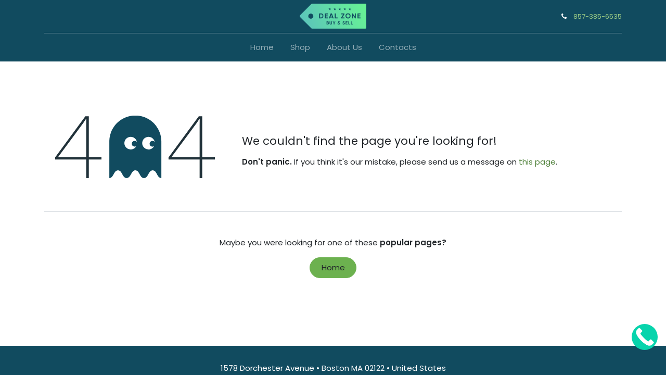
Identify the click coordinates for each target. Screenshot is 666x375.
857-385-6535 (597, 16)
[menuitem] (262, 47)
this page (537, 161)
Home (333, 267)
